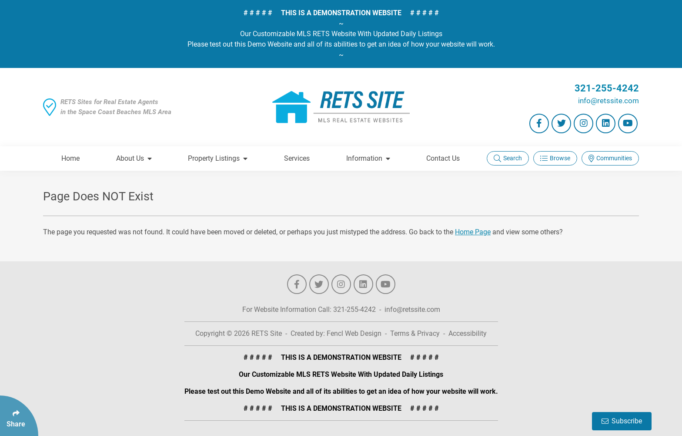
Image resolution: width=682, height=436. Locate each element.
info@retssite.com (608, 100)
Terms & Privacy (415, 333)
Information (368, 158)
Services (297, 158)
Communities (610, 158)
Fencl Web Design (354, 333)
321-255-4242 (607, 88)
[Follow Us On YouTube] (628, 123)
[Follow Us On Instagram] (583, 123)
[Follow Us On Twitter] (561, 123)
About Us (134, 158)
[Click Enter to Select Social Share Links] (19, 415)
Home (70, 158)
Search (508, 158)
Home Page (473, 232)
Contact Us (443, 158)
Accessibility (467, 333)
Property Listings (217, 158)
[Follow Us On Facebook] (539, 123)
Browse (555, 158)
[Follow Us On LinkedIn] (605, 123)
